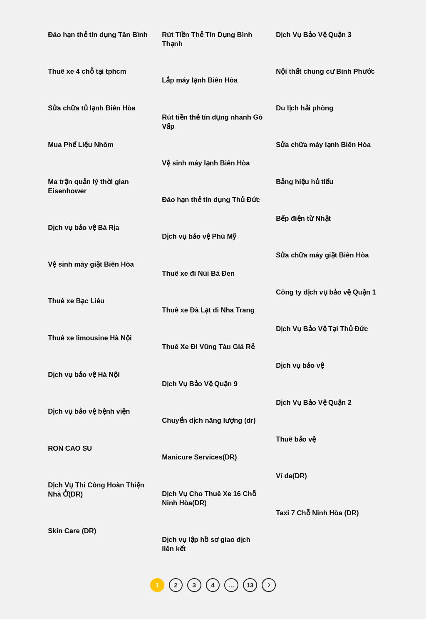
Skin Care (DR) (72, 531)
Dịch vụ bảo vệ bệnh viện (89, 411)
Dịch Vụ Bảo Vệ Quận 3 (314, 35)
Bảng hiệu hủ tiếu (304, 182)
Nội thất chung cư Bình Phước (325, 71)
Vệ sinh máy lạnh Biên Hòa (206, 163)
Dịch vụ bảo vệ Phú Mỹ (199, 236)
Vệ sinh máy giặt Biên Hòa (92, 264)
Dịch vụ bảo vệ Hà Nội (84, 375)
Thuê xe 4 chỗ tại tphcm (87, 71)
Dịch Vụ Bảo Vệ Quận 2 (314, 403)
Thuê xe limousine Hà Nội (89, 338)
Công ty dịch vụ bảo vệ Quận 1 (326, 292)
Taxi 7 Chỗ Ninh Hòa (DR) (317, 513)
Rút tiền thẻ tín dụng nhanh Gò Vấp (212, 121)
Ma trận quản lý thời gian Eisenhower (88, 186)
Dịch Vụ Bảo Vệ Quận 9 (200, 384)
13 (250, 585)
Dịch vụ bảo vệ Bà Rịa (83, 228)
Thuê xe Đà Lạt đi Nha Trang (208, 310)
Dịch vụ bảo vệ (300, 365)
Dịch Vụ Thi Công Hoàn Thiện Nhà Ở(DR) (96, 489)
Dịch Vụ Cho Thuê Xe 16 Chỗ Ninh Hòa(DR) (209, 498)
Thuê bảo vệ (296, 439)
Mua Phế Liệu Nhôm (81, 145)
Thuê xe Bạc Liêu (76, 301)
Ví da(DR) (291, 476)
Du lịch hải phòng (304, 108)
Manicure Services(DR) (199, 457)
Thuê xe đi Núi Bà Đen (198, 273)
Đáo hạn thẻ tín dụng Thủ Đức (211, 200)
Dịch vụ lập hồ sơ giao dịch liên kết (206, 544)
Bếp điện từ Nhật (303, 218)
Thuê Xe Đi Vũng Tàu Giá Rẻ (208, 347)
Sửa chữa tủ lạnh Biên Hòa (91, 108)
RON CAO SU (70, 448)
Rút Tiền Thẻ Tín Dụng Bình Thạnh (207, 39)
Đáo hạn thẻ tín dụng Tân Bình (97, 35)
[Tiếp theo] (269, 585)
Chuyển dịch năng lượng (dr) (208, 420)
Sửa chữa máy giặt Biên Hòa (323, 255)
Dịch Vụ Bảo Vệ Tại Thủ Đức (322, 329)
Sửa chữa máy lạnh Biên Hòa (323, 145)
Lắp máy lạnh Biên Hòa (200, 80)
